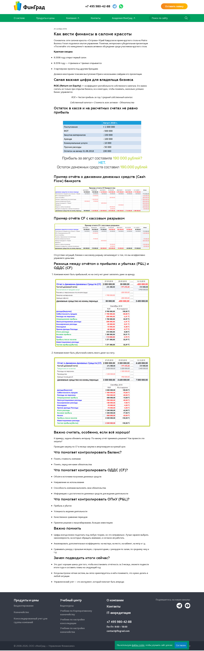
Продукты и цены (45, 18)
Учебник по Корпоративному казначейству (76, 613)
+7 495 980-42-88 (97, 6)
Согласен (180, 645)
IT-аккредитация (119, 613)
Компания (71, 18)
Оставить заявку (174, 6)
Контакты (95, 18)
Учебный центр (71, 600)
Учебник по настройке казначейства (72, 630)
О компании (115, 600)
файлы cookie (138, 645)
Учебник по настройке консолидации (72, 621)
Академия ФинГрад (122, 18)
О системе (19, 18)
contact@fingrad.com (118, 631)
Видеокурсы (67, 605)
